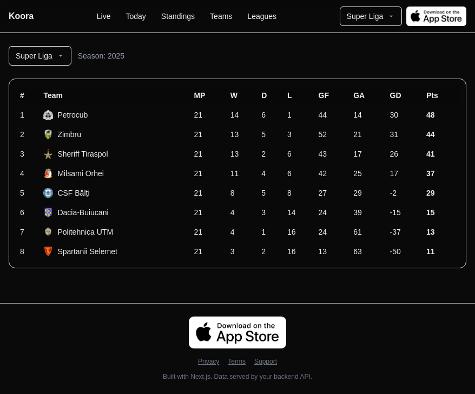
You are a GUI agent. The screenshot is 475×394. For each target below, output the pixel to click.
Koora (21, 16)
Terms (237, 361)
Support (265, 361)
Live (104, 16)
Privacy (208, 361)
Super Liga (371, 16)
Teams (221, 16)
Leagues (261, 16)
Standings (178, 16)
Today (136, 16)
